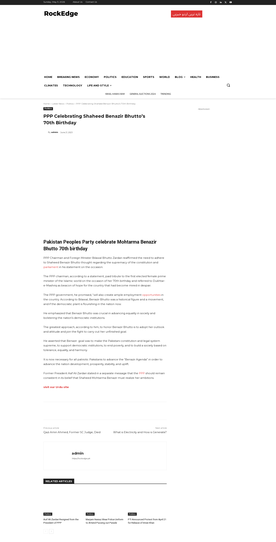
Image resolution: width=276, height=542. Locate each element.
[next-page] (51, 531)
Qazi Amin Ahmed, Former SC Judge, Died (71, 432)
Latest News (58, 103)
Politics (70, 103)
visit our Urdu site (56, 387)
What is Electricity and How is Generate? (140, 432)
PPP (142, 373)
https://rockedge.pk (81, 458)
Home (46, 103)
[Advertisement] (137, 46)
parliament (50, 267)
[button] (228, 85)
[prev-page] (45, 531)
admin (54, 132)
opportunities (151, 294)
